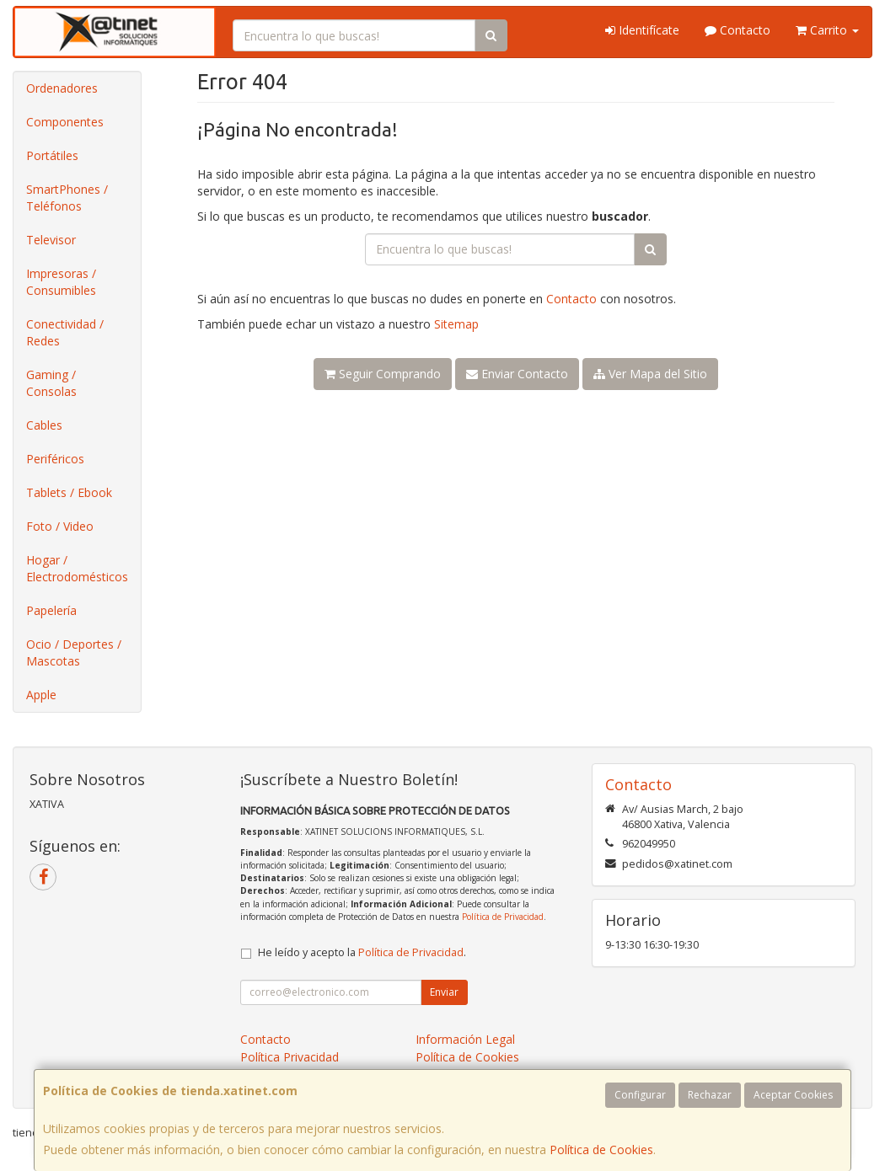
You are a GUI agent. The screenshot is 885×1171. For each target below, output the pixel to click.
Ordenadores (62, 88)
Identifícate (642, 30)
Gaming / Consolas (51, 382)
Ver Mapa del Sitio (650, 374)
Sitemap (456, 324)
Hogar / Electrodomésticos (77, 568)
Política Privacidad (289, 1057)
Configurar (640, 1095)
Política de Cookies (601, 1150)
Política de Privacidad (503, 916)
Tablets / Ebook (69, 492)
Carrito (827, 30)
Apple (41, 695)
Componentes (65, 122)
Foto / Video (60, 526)
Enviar (444, 992)
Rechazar (710, 1095)
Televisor (51, 240)
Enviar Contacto (517, 374)
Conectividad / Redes (65, 332)
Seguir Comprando (382, 374)
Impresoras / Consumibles (61, 281)
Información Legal (465, 1039)
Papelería (51, 610)
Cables (44, 425)
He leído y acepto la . (362, 952)
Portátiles (52, 155)
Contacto (737, 30)
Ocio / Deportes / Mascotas (73, 652)
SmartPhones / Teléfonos (67, 197)
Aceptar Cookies (793, 1095)
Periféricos (55, 459)
